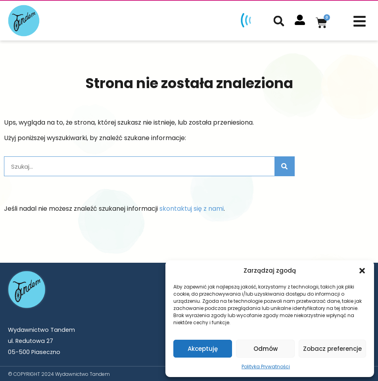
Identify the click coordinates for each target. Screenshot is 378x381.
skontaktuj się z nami (191, 207)
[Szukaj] (284, 165)
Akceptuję (203, 348)
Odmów (265, 348)
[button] (362, 271)
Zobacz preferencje (332, 348)
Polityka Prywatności (266, 366)
